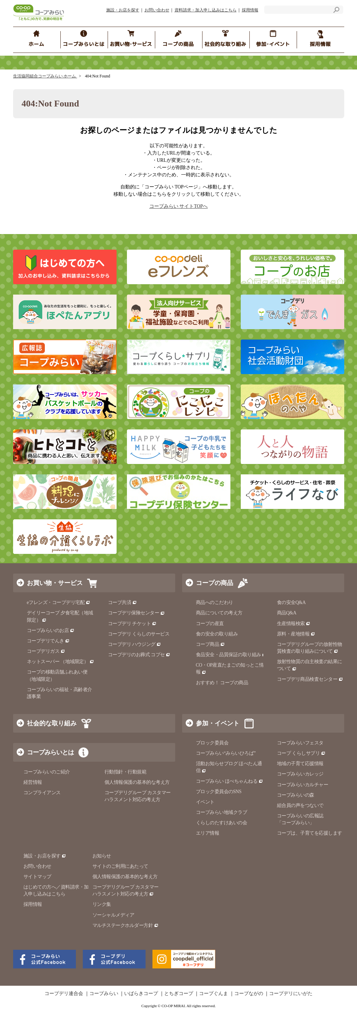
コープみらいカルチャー (302, 784)
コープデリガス (46, 651)
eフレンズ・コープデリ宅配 (59, 602)
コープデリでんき (48, 640)
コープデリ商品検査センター (310, 679)
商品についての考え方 (219, 612)
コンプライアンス (42, 792)
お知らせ (101, 855)
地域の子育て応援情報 (300, 763)
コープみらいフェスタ (300, 742)
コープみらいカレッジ (300, 774)
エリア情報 (207, 833)
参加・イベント (217, 723)
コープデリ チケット (132, 623)
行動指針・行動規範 (126, 771)
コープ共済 (122, 602)
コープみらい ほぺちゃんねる (229, 781)
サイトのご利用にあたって (120, 866)
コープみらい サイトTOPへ (178, 206)
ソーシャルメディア (113, 915)
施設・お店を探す (122, 10)
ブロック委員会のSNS (218, 791)
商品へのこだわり (214, 602)
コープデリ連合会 (63, 993)
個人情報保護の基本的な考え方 (137, 782)
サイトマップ (37, 876)
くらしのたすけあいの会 (221, 822)
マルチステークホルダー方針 (125, 925)
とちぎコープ (178, 993)
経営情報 (32, 782)
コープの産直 (210, 623)
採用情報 (250, 10)
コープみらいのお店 (51, 630)
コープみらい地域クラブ (221, 812)
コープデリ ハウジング (134, 644)
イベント (205, 802)
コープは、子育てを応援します (309, 833)
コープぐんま (213, 993)
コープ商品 (210, 644)
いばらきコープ (141, 993)
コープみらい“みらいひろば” (226, 753)
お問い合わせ (157, 10)
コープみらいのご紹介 (46, 771)
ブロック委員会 (212, 742)
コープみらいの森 (295, 795)
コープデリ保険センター (136, 612)
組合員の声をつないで (300, 805)
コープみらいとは (50, 752)
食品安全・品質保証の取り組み (231, 654)
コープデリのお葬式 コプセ (139, 654)
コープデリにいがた (291, 993)
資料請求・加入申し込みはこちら (206, 10)
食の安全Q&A (291, 602)
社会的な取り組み (52, 723)
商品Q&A (287, 612)
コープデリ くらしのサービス (139, 634)
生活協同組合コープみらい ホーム (45, 76)
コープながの (248, 993)
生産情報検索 (294, 623)
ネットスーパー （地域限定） (60, 661)
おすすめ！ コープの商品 (222, 682)
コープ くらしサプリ (301, 753)
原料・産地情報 (296, 634)
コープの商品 (214, 582)
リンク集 (101, 904)
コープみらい (103, 993)
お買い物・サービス (55, 582)
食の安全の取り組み (217, 634)
